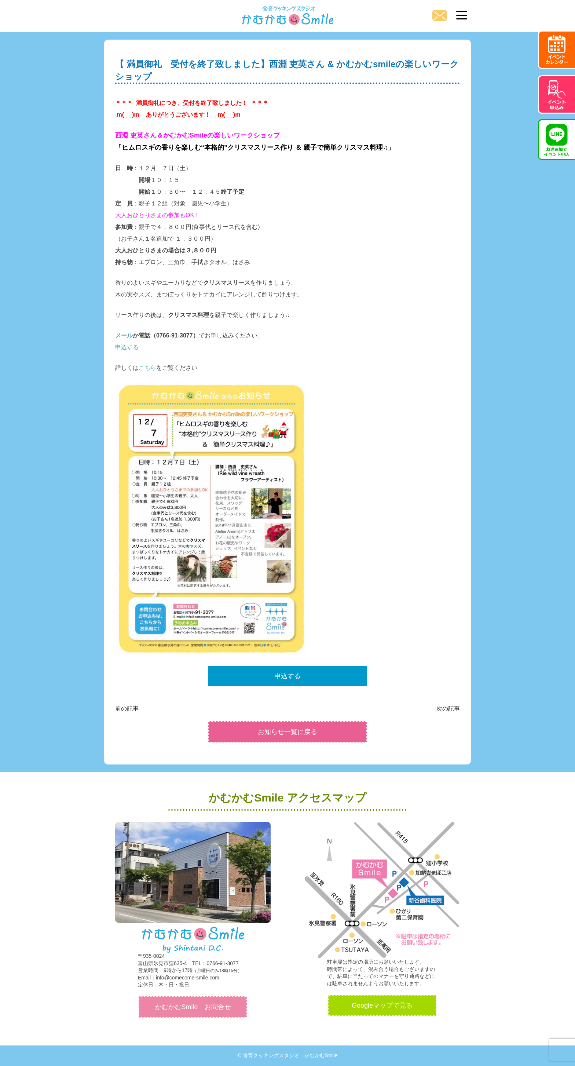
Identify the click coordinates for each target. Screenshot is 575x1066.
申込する (127, 347)
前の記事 (127, 708)
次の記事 (448, 708)
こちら (147, 368)
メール (124, 335)
